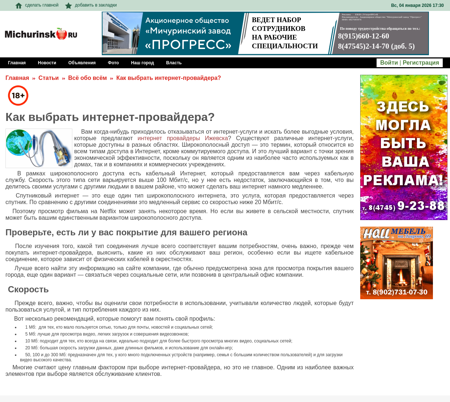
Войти (389, 63)
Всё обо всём (87, 78)
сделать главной (37, 5)
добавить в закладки (91, 5)
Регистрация (421, 63)
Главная (17, 78)
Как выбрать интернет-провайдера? (168, 78)
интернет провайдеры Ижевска (183, 138)
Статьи (49, 78)
